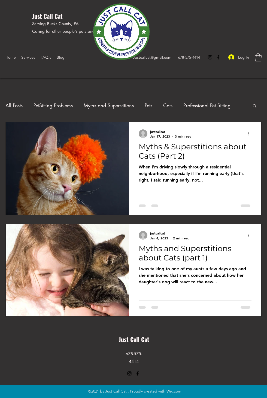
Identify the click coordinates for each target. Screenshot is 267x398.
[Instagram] (210, 57)
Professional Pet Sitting (206, 105)
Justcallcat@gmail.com (152, 57)
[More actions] (250, 133)
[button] (258, 57)
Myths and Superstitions (109, 105)
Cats (167, 105)
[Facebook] (218, 57)
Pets (148, 105)
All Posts (14, 105)
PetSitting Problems (53, 105)
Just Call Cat (47, 16)
